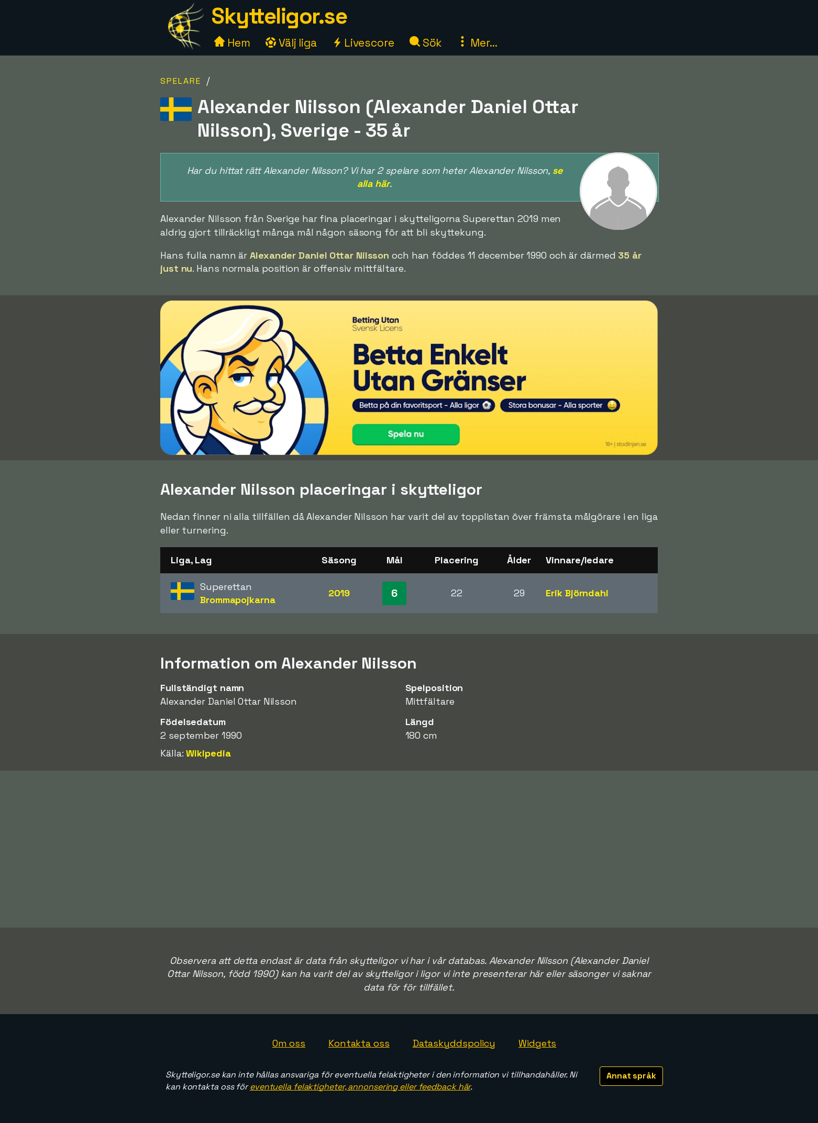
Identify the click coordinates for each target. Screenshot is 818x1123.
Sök (426, 43)
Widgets (537, 1043)
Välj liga (291, 43)
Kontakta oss (359, 1043)
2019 (339, 593)
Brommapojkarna (237, 600)
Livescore (363, 43)
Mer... (477, 43)
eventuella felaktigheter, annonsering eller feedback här (360, 1086)
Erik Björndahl (577, 593)
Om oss (288, 1043)
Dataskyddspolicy (454, 1043)
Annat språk (631, 1075)
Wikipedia (208, 753)
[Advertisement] (409, 849)
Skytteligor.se (279, 16)
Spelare (180, 80)
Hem (232, 43)
